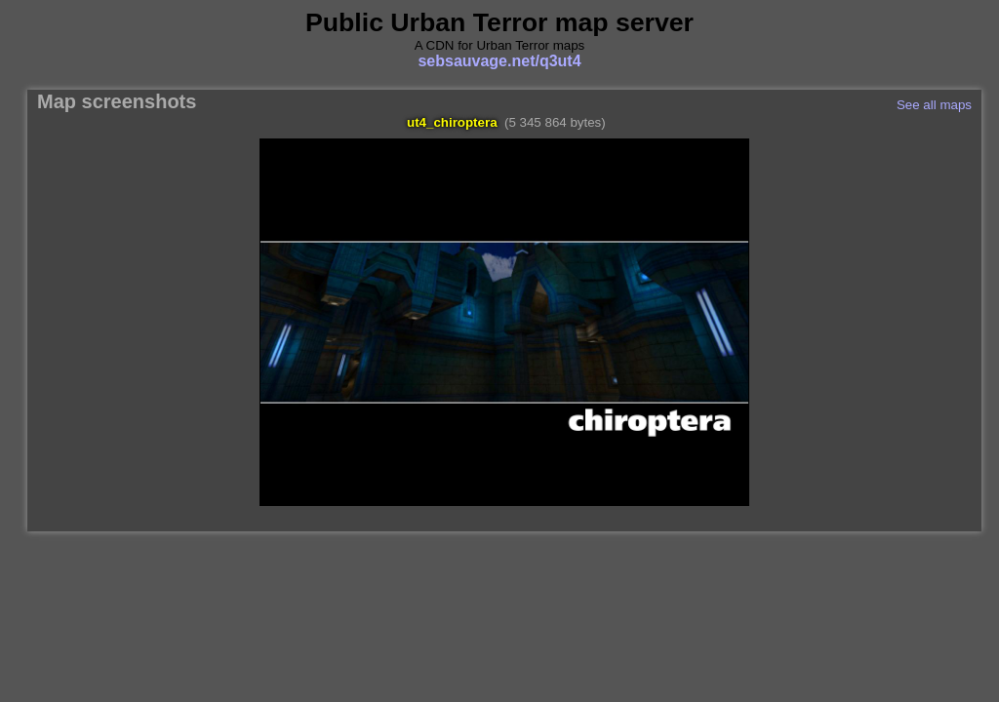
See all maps (934, 105)
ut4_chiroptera (452, 122)
